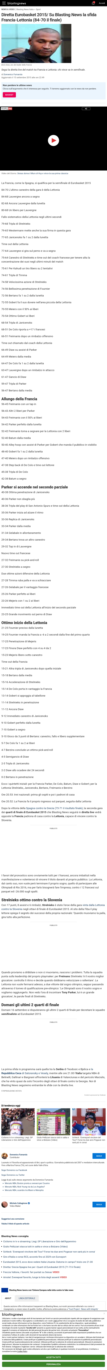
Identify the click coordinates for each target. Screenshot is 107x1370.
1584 (55, 1321)
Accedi (102, 3)
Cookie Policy (22, 1351)
